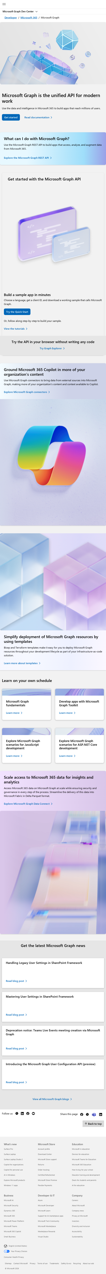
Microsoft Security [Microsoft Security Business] (11, 1205)
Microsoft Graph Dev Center (18, 11)
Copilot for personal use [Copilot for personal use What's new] (13, 1170)
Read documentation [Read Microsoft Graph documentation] (36, 117)
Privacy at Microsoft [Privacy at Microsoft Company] (80, 1216)
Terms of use (42, 1263)
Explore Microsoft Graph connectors (25, 392)
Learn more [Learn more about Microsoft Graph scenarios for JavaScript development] (13, 755)
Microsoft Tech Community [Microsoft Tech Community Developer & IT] (48, 1221)
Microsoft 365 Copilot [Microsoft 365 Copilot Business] (12, 1231)
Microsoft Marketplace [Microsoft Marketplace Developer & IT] (47, 1226)
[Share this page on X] (87, 1115)
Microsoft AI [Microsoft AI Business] (9, 1200)
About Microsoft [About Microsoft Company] (78, 1205)
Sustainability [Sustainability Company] (77, 1236)
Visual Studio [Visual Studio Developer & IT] (43, 1236)
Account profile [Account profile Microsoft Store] (44, 1149)
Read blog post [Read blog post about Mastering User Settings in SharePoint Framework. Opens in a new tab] (15, 1014)
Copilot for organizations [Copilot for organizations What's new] (13, 1164)
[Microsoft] (52, 2)
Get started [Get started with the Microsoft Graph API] (11, 117)
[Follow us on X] (16, 1114)
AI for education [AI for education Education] (78, 1185)
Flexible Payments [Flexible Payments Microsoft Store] (45, 1185)
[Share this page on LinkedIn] (100, 1115)
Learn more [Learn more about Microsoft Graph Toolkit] (66, 712)
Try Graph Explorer (51, 348)
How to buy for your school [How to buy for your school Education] (82, 1170)
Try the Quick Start (17, 311)
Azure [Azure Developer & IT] (40, 1200)
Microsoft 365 (29, 17)
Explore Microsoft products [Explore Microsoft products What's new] (14, 1180)
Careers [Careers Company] (75, 1200)
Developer (11, 17)
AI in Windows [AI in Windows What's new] (9, 1175)
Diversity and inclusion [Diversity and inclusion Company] (81, 1226)
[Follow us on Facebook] (27, 1114)
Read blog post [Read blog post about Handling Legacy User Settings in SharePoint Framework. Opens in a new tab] (15, 981)
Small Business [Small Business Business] (10, 1236)
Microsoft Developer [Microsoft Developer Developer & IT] (46, 1205)
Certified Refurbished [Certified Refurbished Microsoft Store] (46, 1175)
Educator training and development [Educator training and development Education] (86, 1175)
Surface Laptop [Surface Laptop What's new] (10, 1154)
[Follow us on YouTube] (33, 1114)
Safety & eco (66, 1263)
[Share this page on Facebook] (81, 1115)
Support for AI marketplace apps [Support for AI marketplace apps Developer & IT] (50, 1216)
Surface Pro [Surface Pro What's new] (8, 1149)
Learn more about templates (21, 663)
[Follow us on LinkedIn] (22, 1114)
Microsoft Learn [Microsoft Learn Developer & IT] (44, 1210)
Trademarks (54, 1263)
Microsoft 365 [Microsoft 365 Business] (9, 1216)
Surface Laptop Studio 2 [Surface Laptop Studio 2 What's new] (13, 1159)
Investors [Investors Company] (75, 1221)
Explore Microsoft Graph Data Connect (27, 803)
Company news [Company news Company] (78, 1210)
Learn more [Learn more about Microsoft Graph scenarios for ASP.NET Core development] (66, 755)
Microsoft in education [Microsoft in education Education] (81, 1149)
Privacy (32, 1263)
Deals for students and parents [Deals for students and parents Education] (84, 1180)
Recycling (77, 1263)
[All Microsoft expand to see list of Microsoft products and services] (4, 4)
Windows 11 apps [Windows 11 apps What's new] (11, 1185)
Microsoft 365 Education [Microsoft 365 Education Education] (81, 1164)
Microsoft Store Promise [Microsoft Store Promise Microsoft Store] (47, 1180)
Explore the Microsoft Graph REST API (26, 157)
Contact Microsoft (21, 1263)
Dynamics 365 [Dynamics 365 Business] (9, 1210)
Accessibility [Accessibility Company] (77, 1231)
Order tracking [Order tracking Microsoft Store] (43, 1170)
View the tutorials (14, 328)
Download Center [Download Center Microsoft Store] (45, 1154)
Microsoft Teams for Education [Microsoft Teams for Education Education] (84, 1159)
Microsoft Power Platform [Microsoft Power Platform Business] (14, 1221)
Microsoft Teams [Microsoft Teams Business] (10, 1226)
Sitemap (8, 1263)
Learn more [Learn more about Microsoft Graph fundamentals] (13, 712)
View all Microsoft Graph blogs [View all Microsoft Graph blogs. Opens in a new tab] (51, 1099)
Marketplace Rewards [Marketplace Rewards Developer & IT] (46, 1231)
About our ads (88, 1263)
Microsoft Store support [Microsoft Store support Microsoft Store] (47, 1159)
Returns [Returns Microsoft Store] (41, 1164)
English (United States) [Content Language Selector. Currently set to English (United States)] (18, 1246)
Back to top (93, 1123)
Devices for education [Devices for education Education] (80, 1154)
